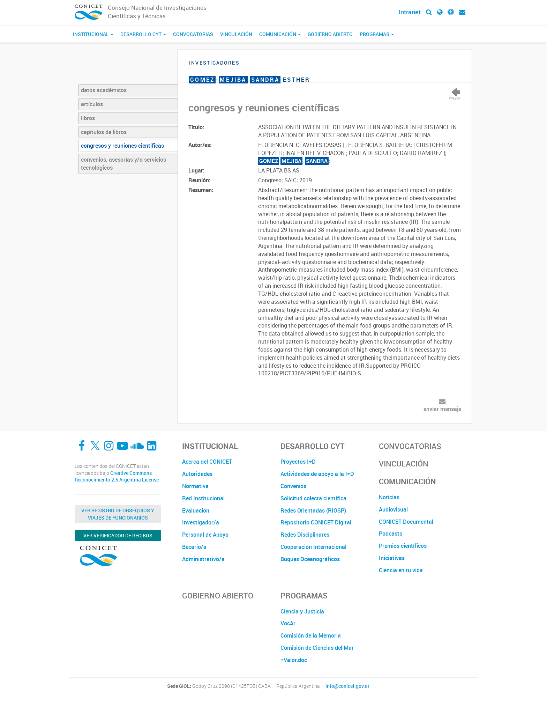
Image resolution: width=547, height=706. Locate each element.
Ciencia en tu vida (401, 570)
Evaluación (195, 510)
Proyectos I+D (298, 461)
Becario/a (194, 547)
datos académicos (104, 90)
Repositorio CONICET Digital (315, 522)
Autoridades (197, 474)
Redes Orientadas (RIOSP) (313, 510)
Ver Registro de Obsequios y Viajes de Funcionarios (117, 514)
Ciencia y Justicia (302, 611)
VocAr (287, 623)
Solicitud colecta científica (313, 498)
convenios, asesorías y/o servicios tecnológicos (123, 163)
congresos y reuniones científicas (122, 145)
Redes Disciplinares (304, 534)
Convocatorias (193, 34)
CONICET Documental (406, 521)
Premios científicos (403, 546)
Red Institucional (203, 498)
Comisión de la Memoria (310, 635)
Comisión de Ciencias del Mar (317, 648)
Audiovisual (393, 509)
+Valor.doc (293, 660)
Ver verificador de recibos (117, 535)
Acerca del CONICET (207, 461)
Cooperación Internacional (313, 547)
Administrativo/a (203, 559)
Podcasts (390, 533)
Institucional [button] (93, 34)
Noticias (389, 497)
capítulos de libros (104, 132)
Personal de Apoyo (205, 534)
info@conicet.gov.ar (347, 686)
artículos (92, 104)
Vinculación (236, 34)
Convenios (293, 486)
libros (88, 118)
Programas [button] (377, 34)
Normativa (195, 486)
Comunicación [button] (280, 34)
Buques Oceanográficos (310, 559)
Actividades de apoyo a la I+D (317, 474)
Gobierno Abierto (330, 34)
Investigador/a (200, 522)
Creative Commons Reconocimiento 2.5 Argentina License (117, 476)
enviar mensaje (442, 409)
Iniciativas (392, 558)
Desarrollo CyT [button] (143, 34)
